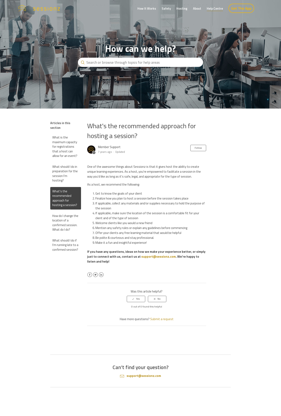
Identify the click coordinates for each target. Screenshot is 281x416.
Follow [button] (198, 148)
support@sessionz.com (158, 256)
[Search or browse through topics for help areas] (140, 62)
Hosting (181, 8)
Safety (166, 8)
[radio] (136, 299)
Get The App (241, 8)
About (197, 8)
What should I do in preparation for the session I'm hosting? (65, 173)
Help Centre (215, 8)
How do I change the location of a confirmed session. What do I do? (65, 222)
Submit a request (162, 319)
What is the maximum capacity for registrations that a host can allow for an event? (64, 146)
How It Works (146, 8)
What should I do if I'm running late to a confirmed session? (65, 245)
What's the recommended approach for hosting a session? (64, 198)
